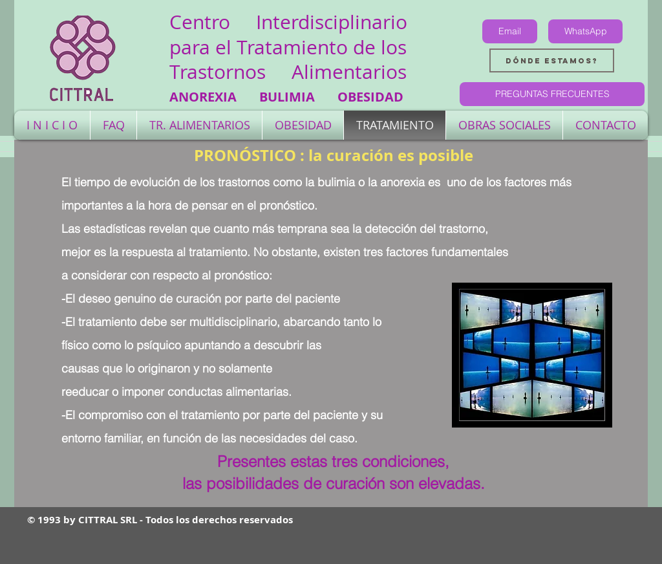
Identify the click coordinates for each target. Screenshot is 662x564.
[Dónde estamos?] (551, 60)
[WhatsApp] (585, 31)
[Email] (509, 31)
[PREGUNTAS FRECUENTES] (552, 94)
